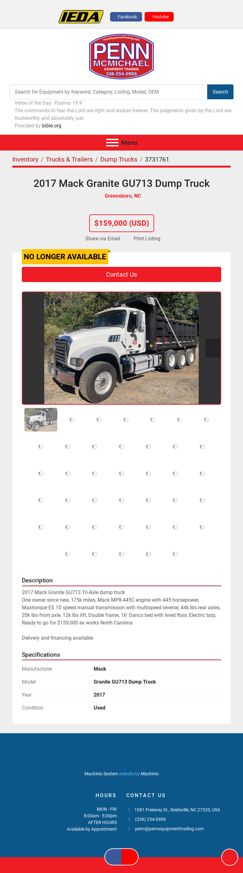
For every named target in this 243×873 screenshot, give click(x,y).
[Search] (108, 91)
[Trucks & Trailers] (69, 159)
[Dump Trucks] (118, 159)
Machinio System (101, 773)
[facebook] (126, 17)
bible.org (51, 126)
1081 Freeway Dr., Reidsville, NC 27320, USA (177, 809)
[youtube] (159, 17)
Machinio (150, 773)
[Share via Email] (104, 239)
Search (220, 92)
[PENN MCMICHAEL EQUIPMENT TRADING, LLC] (121, 759)
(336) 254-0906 (150, 819)
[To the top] (229, 857)
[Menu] (112, 143)
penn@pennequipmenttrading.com (169, 828)
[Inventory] (25, 159)
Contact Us (121, 274)
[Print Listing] (146, 239)
